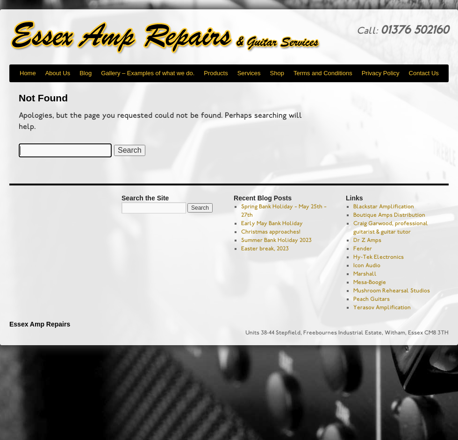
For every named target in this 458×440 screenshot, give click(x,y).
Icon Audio (366, 265)
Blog (85, 73)
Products (216, 73)
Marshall (365, 273)
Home (28, 73)
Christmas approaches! (271, 231)
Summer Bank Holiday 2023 (276, 240)
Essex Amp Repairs (172, 37)
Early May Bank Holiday (272, 223)
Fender (362, 248)
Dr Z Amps (367, 240)
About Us (57, 73)
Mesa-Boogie (369, 282)
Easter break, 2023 (265, 248)
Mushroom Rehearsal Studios (391, 290)
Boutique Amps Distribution (389, 215)
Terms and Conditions (322, 73)
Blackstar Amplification (383, 206)
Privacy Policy (381, 73)
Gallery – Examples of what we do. (147, 73)
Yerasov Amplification (382, 307)
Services (249, 73)
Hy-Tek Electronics (378, 257)
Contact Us (424, 73)
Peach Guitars (371, 299)
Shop (277, 73)
